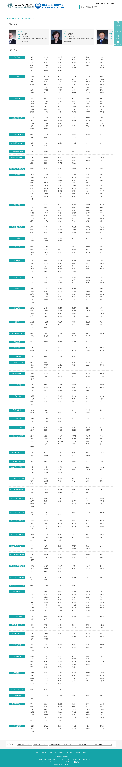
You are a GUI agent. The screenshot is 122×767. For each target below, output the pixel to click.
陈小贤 (32, 362)
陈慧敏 (74, 277)
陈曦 (59, 577)
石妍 (31, 126)
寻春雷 (88, 210)
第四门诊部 (17, 656)
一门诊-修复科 (17, 418)
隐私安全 (78, 752)
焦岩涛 (74, 260)
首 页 (12, 14)
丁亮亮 (60, 714)
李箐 (87, 537)
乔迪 (45, 269)
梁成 (59, 134)
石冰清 (102, 365)
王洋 (101, 120)
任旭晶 (60, 478)
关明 (59, 410)
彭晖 (45, 608)
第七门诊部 (17, 695)
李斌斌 (60, 342)
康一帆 (102, 126)
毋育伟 (46, 566)
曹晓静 (46, 387)
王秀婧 (60, 356)
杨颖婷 (46, 599)
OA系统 (103, 3)
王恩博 (102, 157)
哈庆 (31, 310)
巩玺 (45, 169)
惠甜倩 (32, 112)
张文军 (32, 441)
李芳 (45, 605)
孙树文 (102, 673)
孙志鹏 (46, 336)
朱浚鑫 (46, 481)
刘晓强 (46, 183)
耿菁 (59, 619)
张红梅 (102, 362)
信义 (45, 661)
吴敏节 (60, 498)
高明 (31, 659)
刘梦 (101, 169)
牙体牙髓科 (17, 57)
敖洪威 (74, 673)
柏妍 (31, 720)
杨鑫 (31, 421)
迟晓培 (46, 296)
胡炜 (45, 207)
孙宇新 (102, 714)
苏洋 (59, 585)
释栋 (45, 82)
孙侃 (101, 695)
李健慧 (46, 246)
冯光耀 (32, 373)
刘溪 (59, 367)
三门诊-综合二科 (17, 633)
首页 (19, 19)
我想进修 (118, 23)
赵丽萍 (32, 313)
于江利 (60, 481)
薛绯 (59, 296)
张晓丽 (60, 472)
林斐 (31, 65)
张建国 (46, 118)
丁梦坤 (102, 316)
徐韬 (45, 227)
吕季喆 (32, 506)
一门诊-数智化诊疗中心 (17, 461)
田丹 (87, 68)
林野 (31, 246)
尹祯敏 (46, 728)
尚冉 (101, 296)
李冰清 (102, 269)
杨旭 (87, 183)
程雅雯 (88, 503)
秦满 (31, 98)
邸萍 (67, 31)
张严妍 (88, 169)
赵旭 (31, 193)
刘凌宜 (32, 501)
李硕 (31, 667)
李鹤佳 (32, 608)
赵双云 (32, 104)
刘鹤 (59, 98)
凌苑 (45, 610)
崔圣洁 (60, 271)
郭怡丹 (60, 109)
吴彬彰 (32, 399)
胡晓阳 (32, 288)
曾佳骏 (60, 557)
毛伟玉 (88, 350)
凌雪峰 (102, 68)
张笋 (87, 98)
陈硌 (59, 656)
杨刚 (73, 87)
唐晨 (73, 365)
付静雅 (60, 461)
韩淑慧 (32, 728)
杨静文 (102, 188)
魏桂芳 (60, 566)
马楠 (31, 602)
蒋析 (101, 246)
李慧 (73, 469)
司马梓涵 (60, 441)
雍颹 (59, 263)
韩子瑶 (102, 92)
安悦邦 (46, 84)
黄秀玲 (74, 594)
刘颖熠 (32, 62)
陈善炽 (102, 709)
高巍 (31, 452)
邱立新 (32, 656)
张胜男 (60, 540)
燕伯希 (102, 523)
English (112, 3)
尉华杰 (88, 656)
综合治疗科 (17, 261)
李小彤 (60, 210)
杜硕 (31, 483)
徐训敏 (74, 310)
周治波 (74, 143)
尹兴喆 (74, 296)
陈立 (31, 183)
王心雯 (102, 376)
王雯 (73, 667)
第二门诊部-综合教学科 (17, 566)
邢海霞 (60, 266)
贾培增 (88, 213)
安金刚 (46, 151)
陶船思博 (102, 594)
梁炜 (101, 213)
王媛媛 (60, 101)
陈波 (31, 249)
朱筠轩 (88, 469)
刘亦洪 (60, 260)
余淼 (101, 196)
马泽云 (74, 291)
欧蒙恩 (102, 602)
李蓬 (31, 467)
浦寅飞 (88, 313)
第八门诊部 (17, 726)
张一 (59, 280)
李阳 (101, 134)
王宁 (31, 717)
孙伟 (87, 444)
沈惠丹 (46, 390)
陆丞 (31, 664)
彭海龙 (74, 112)
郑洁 (87, 726)
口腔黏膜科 (17, 238)
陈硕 (45, 137)
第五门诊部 (17, 673)
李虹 (73, 401)
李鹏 (101, 90)
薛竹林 (74, 137)
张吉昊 (74, 390)
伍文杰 (60, 126)
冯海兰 (32, 174)
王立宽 (88, 322)
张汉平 (60, 288)
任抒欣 (60, 249)
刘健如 (32, 90)
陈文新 (88, 568)
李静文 (60, 282)
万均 (87, 526)
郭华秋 (46, 313)
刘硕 (87, 126)
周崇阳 (32, 291)
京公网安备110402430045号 (60, 762)
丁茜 (59, 193)
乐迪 (73, 269)
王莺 (45, 249)
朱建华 (88, 160)
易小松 (46, 252)
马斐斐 (32, 396)
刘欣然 (102, 387)
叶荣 (31, 316)
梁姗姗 (102, 501)
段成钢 (32, 673)
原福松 (32, 191)
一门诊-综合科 (17, 385)
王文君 (102, 106)
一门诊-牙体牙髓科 (17, 436)
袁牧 (59, 659)
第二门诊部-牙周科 (17, 467)
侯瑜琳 (32, 610)
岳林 (31, 57)
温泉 (87, 365)
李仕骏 (74, 412)
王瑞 (59, 455)
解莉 (59, 681)
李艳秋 (102, 313)
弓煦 (59, 215)
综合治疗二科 (17, 277)
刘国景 (60, 87)
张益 (31, 151)
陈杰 (101, 436)
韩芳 (31, 324)
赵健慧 (60, 520)
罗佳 (87, 249)
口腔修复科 (17, 175)
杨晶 (31, 580)
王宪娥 (102, 84)
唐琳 (101, 193)
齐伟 (73, 263)
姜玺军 (102, 104)
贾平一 (102, 661)
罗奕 (45, 143)
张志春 (46, 70)
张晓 (73, 191)
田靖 (73, 104)
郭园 (87, 467)
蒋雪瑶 (74, 602)
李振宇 (60, 492)
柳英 (73, 282)
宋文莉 (88, 594)
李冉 (87, 441)
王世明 (60, 385)
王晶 (101, 160)
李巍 (73, 160)
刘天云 (46, 597)
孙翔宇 (60, 229)
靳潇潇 (32, 678)
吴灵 (59, 137)
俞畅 (45, 512)
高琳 (101, 591)
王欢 (59, 362)
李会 (73, 387)
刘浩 (59, 221)
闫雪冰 (60, 396)
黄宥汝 (74, 728)
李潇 (87, 299)
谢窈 (31, 681)
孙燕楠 (22, 31)
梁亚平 (74, 308)
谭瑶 (73, 566)
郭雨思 (46, 299)
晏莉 (59, 68)
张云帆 (60, 299)
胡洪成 (60, 467)
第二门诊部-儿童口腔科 (17, 512)
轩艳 (31, 661)
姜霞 (45, 362)
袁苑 (87, 492)
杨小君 (46, 681)
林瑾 (45, 291)
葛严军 (46, 188)
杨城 (45, 546)
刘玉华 (60, 177)
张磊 (45, 180)
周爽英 (46, 79)
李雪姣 (74, 605)
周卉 (87, 557)
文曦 (87, 221)
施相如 (74, 232)
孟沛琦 (88, 610)
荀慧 (31, 481)
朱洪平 (60, 143)
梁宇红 (32, 308)
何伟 (31, 137)
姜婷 (101, 174)
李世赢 (74, 503)
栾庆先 (74, 76)
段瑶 (59, 568)
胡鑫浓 (88, 664)
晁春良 (74, 396)
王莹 (31, 390)
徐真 (87, 481)
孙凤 (45, 396)
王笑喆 (88, 229)
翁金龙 (60, 399)
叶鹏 (101, 461)
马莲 (31, 143)
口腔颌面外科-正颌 (17, 134)
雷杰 (59, 336)
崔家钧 (88, 712)
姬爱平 (60, 308)
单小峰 (60, 120)
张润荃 (32, 266)
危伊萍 (74, 92)
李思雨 (102, 263)
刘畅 (73, 266)
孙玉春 (60, 180)
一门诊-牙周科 (17, 427)
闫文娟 (32, 365)
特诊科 (17, 288)
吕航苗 (102, 526)
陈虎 (45, 191)
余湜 (101, 109)
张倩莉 (74, 664)
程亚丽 (32, 387)
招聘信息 (118, 36)
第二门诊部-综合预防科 (17, 554)
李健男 (32, 271)
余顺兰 (32, 229)
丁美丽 (46, 365)
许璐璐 (32, 683)
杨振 (87, 193)
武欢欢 (46, 548)
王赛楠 (46, 65)
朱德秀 (102, 548)
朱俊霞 (46, 101)
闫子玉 (60, 163)
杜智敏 (60, 712)
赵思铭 (88, 65)
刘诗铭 (60, 387)
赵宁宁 (88, 673)
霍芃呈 (60, 430)
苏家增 (88, 120)
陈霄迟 (88, 227)
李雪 (87, 678)
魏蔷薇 (46, 602)
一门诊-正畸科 (17, 373)
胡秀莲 (88, 246)
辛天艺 (46, 221)
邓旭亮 (74, 288)
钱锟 (87, 266)
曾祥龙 (46, 205)
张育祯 (74, 492)
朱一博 (74, 656)
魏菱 (59, 605)
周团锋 (32, 418)
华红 (45, 238)
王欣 (59, 104)
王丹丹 (60, 548)
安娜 (45, 277)
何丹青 (60, 218)
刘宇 (59, 157)
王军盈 (102, 728)
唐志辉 (46, 489)
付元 (101, 401)
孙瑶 (73, 610)
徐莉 (59, 76)
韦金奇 (74, 356)
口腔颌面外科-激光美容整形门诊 (17, 170)
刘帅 (59, 526)
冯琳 (45, 60)
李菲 (101, 427)
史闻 (87, 390)
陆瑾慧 (74, 512)
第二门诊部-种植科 (17, 535)
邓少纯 (102, 554)
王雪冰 (88, 461)
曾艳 (31, 60)
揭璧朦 (88, 151)
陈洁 (45, 98)
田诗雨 (32, 560)
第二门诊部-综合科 (17, 546)
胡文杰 (88, 76)
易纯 (101, 249)
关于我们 (44, 752)
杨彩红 (46, 106)
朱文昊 (88, 260)
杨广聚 (74, 188)
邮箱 (108, 3)
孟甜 (101, 410)
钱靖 (73, 675)
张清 (45, 656)
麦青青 (60, 608)
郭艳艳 (102, 557)
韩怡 (87, 478)
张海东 (46, 90)
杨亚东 (74, 177)
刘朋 (31, 469)
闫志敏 (60, 238)
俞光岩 (32, 118)
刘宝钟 (60, 310)
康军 (31, 79)
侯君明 (46, 68)
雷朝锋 (60, 591)
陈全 (73, 410)
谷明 (59, 503)
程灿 (59, 512)
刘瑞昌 (32, 322)
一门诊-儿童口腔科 (17, 362)
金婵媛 (88, 566)
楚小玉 (32, 436)
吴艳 (73, 452)
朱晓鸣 (32, 503)
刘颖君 (102, 282)
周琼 (45, 104)
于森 (73, 299)
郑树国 (32, 227)
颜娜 (59, 599)
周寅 (101, 322)
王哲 (101, 310)
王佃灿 (46, 123)
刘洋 (87, 188)
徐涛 (101, 308)
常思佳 (46, 441)
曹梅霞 (102, 498)
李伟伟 (32, 199)
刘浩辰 (46, 193)
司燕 (59, 227)
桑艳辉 (32, 520)
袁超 (45, 229)
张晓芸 (74, 213)
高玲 (45, 327)
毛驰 (73, 118)
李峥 (73, 193)
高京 (59, 452)
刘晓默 (74, 215)
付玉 (101, 659)
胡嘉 (45, 109)
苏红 (59, 373)
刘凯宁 (88, 82)
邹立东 (60, 489)
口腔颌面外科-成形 (17, 143)
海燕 (101, 469)
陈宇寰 (32, 412)
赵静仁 (32, 269)
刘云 (59, 327)
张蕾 (87, 704)
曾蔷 (59, 571)
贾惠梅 (60, 537)
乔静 (45, 356)
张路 (59, 65)
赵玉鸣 (32, 101)
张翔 (87, 324)
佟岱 (87, 174)
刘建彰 (74, 180)
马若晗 (88, 336)
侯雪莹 (88, 512)
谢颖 (73, 90)
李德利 (46, 498)
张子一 (46, 515)
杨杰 (101, 101)
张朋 (31, 698)
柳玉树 (46, 568)
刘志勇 (60, 436)
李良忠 (102, 534)
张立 (87, 79)
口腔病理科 (17, 342)
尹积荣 (102, 520)
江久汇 (46, 210)
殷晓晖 (32, 430)
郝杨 (101, 546)
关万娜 (32, 712)
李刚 (73, 347)
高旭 (73, 585)
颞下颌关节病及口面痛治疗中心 (17, 335)
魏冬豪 (88, 252)
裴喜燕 (88, 396)
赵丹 (45, 594)
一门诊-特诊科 (17, 396)
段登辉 (32, 160)
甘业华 (60, 333)
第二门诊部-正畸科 (17, 521)
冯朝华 (46, 438)
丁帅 (31, 529)
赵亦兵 (32, 82)
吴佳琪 (32, 376)
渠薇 (73, 444)
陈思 (87, 546)
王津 (87, 308)
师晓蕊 (74, 385)
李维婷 (46, 467)
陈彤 (45, 503)
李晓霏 (32, 446)
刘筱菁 (88, 134)
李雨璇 (74, 577)
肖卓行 (46, 526)
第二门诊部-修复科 (17, 498)
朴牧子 (46, 469)
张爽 (73, 599)
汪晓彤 (74, 313)
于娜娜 (32, 472)
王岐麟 (88, 106)
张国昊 (46, 128)
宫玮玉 (74, 62)
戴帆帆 (46, 520)
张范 (101, 712)
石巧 (87, 90)
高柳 (87, 489)
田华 (45, 62)
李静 (73, 101)
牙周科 (17, 76)
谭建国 (74, 174)
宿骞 (45, 664)
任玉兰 (60, 365)
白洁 (45, 308)
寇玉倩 (102, 568)
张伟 (31, 157)
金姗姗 (102, 112)
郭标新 (32, 438)
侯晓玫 (32, 566)
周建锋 (88, 185)
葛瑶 (59, 469)
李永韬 (46, 367)
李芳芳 (32, 605)
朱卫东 (102, 82)
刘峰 (31, 356)
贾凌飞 (74, 163)
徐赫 (87, 104)
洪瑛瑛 (60, 401)
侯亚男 (74, 608)
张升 (45, 580)
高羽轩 (74, 695)
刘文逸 (88, 92)
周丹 (73, 324)
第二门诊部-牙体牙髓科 (17, 478)
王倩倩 (32, 294)
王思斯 (102, 229)
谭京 (73, 183)
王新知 (46, 174)
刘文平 (88, 498)
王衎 (31, 540)
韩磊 (59, 554)
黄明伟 (74, 120)
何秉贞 (88, 288)
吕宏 (73, 498)
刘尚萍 (60, 597)
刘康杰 (32, 714)
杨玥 (59, 421)
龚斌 (59, 60)
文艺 (87, 452)
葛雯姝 (88, 277)
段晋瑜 (32, 427)
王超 (59, 675)
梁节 (59, 169)
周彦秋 (32, 215)
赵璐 (87, 695)
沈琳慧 (102, 608)
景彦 (45, 675)
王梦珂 (32, 568)
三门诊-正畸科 (17, 616)
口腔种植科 (73, 36)
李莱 (101, 252)
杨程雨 (88, 717)
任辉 (87, 602)
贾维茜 (74, 106)
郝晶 (101, 444)
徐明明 (88, 291)
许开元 (74, 526)
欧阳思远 (74, 249)
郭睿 (31, 594)
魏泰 (87, 401)
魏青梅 (102, 605)
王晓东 (46, 324)
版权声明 (66, 752)
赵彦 (31, 512)
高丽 (73, 84)
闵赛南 (88, 412)
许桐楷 (32, 280)
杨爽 (101, 143)
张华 (73, 418)
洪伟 (59, 183)
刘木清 (74, 336)
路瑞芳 (60, 82)
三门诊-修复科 (17, 645)
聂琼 (73, 207)
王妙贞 (88, 385)
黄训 (31, 597)
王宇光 (60, 277)
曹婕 (45, 673)
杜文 (45, 145)
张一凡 (32, 255)
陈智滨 (60, 90)
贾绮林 (88, 205)
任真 (59, 678)
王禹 (31, 221)
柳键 (31, 232)
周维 (87, 269)
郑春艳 (88, 60)
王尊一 (32, 260)
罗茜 (45, 712)
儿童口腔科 (17, 98)
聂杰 (59, 62)
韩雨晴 (88, 430)
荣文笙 (74, 227)
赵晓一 (46, 263)
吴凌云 (74, 438)
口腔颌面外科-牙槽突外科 (17, 159)
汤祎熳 (74, 661)
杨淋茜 (102, 678)
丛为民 (32, 444)
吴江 (73, 151)
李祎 (31, 385)
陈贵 (45, 218)
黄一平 (74, 218)
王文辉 (102, 227)
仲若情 (74, 461)
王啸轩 (32, 92)
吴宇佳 (32, 299)
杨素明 (46, 444)
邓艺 (73, 481)
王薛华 (88, 438)
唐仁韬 (32, 70)
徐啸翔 (60, 191)
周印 (45, 717)
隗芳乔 (46, 232)
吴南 (59, 106)
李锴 (101, 280)
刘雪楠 (60, 196)
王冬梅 (32, 478)
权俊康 (60, 232)
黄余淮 (46, 714)
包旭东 (88, 57)
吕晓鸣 (46, 126)
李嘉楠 (60, 695)
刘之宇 (74, 523)
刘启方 (46, 577)
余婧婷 (102, 266)
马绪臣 (32, 333)
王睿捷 (46, 421)
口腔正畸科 (28, 36)
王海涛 (32, 263)
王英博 (88, 599)
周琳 (45, 523)
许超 (45, 683)
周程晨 (74, 554)
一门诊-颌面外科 (17, 410)
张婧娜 (74, 68)
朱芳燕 (74, 717)
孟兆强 (88, 294)
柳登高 (102, 347)
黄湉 (87, 399)
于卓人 (46, 554)
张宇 (73, 246)
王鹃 (45, 659)
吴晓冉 (32, 106)
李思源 (88, 455)
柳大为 (46, 213)
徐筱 (101, 87)
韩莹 (87, 238)
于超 (87, 577)
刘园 (31, 282)
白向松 (60, 316)
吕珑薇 (60, 188)
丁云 (31, 591)
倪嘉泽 (32, 548)
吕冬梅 (102, 452)
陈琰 (59, 534)
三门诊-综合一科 (17, 625)
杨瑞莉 (88, 218)
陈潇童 (60, 610)
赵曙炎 (32, 675)
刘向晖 (46, 185)
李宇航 (60, 667)
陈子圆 (74, 467)
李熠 (87, 659)
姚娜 (73, 478)
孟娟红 (88, 157)
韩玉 (31, 577)
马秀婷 (88, 436)
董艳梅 (46, 57)
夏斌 (101, 98)
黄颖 (101, 291)
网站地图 (61, 752)
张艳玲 (60, 84)
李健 (31, 185)
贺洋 (59, 151)
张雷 (45, 120)
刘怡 (101, 207)
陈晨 (31, 401)
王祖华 (74, 57)
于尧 (101, 123)
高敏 (59, 294)
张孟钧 (88, 427)
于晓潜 (102, 79)
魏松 (31, 210)
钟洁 (73, 362)
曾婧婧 (32, 523)
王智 (31, 489)
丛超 (87, 520)
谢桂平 (60, 291)
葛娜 (45, 160)
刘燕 (87, 215)
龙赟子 (74, 280)
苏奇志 (74, 373)
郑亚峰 (46, 492)
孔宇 (45, 266)
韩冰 (101, 57)
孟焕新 (32, 76)
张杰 (101, 60)
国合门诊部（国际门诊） (17, 689)
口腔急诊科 (17, 308)
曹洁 (31, 87)
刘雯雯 (32, 296)
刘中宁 (102, 191)
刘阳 (101, 232)
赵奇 (45, 436)
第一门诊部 (17, 356)
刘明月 (102, 396)
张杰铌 (102, 215)
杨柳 (101, 441)
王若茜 (46, 529)
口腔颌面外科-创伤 (17, 151)
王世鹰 (60, 427)
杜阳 (45, 399)
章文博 (74, 123)
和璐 (101, 76)
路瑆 (101, 537)
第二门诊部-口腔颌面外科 (17, 491)
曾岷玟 (74, 659)
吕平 (73, 60)
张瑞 (87, 597)
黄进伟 (46, 280)
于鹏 (73, 65)
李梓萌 (32, 128)
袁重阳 (102, 62)
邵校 (59, 313)
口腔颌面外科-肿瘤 (17, 118)
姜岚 (59, 438)
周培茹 (46, 241)
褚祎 (101, 430)
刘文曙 (88, 410)
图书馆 (97, 3)
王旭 (73, 109)
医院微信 (55, 752)
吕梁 (59, 728)
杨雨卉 (32, 379)
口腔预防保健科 (17, 227)
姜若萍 (88, 207)
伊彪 (31, 134)
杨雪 (45, 316)
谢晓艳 (60, 350)
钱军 (45, 478)
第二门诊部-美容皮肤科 (17, 577)
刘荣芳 (74, 436)
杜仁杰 (60, 523)
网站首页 (38, 752)
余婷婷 (102, 221)
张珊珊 (74, 229)
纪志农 (60, 322)
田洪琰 (88, 387)
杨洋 (87, 191)
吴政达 (46, 255)
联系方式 (72, 752)
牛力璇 (60, 661)
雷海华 (102, 597)
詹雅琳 (102, 385)
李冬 (101, 599)
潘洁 (45, 260)
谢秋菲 (60, 174)
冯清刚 (32, 731)
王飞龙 (88, 196)
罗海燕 (74, 342)
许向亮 (60, 160)
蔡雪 (31, 68)
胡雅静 (60, 70)
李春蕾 (60, 241)
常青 (31, 585)
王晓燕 (60, 57)
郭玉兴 (60, 123)
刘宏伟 (32, 238)
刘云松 (102, 177)
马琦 (45, 288)
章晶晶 (32, 109)
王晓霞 (74, 134)
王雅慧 (88, 661)
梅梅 (59, 412)
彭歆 (31, 120)
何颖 (73, 294)
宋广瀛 (32, 218)
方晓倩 (102, 675)
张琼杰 (74, 557)
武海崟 (102, 324)
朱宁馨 (46, 112)
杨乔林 (32, 526)
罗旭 (31, 554)
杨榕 (45, 271)
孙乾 (45, 667)
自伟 (87, 605)
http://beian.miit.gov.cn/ (64, 764)
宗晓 (101, 503)
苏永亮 (74, 441)
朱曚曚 (60, 269)
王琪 (59, 664)
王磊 (101, 183)
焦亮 (73, 322)
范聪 (101, 277)
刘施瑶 (88, 608)
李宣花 (46, 720)
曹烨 (101, 180)
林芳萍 (60, 717)
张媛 (73, 455)
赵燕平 (74, 333)
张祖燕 (46, 347)
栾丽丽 (32, 302)
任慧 (59, 501)
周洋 (45, 376)
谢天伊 (88, 523)
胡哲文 (102, 294)
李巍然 (74, 205)
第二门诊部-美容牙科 (17, 586)
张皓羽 (46, 678)
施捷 (101, 210)
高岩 (31, 342)
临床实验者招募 (118, 43)
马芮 (73, 568)
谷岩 (59, 207)
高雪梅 (32, 207)
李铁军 (46, 342)
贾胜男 (60, 252)
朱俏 (101, 489)
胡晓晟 (32, 241)
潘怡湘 (60, 444)
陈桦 (73, 520)
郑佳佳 (74, 726)
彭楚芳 (88, 101)
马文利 (74, 98)
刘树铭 (32, 123)
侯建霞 (60, 79)
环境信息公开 (118, 30)
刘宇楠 (74, 169)
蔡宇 (45, 92)
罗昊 (101, 481)
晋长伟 (102, 205)
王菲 (31, 163)
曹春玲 (46, 557)
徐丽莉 (74, 546)
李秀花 (88, 675)
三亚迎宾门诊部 (17, 704)
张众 (101, 664)
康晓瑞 (88, 548)
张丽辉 (88, 728)
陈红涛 (88, 310)
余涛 (31, 461)
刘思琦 (102, 373)
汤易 (45, 540)
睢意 (87, 316)
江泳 (31, 277)
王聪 (87, 681)
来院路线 (50, 752)
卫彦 (101, 288)
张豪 (87, 177)
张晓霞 (74, 185)
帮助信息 (83, 752)
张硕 (73, 597)
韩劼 (73, 79)
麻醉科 (17, 322)
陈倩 (87, 418)
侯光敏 (46, 310)
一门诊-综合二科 (17, 452)
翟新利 (46, 157)
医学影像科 (17, 348)
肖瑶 (73, 399)
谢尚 (87, 123)
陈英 (101, 299)
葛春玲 (60, 185)
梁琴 (45, 483)
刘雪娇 (102, 467)
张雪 (101, 478)
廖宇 (45, 282)
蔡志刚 (88, 118)
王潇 (87, 109)
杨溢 (59, 112)
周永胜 (32, 177)
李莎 (73, 252)
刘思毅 (88, 62)
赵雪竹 (32, 534)
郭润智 (102, 218)
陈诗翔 (102, 577)
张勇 (73, 427)
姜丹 (31, 557)
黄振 (87, 84)
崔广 (73, 537)
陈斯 (45, 215)
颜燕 (31, 404)
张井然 (60, 92)
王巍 (59, 213)
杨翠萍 (88, 591)
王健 (101, 438)
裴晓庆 (102, 726)
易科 (45, 571)
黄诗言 (102, 512)
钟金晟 (32, 84)
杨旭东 (46, 322)
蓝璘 (31, 145)
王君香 (88, 373)
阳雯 (101, 399)
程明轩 (102, 418)
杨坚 (101, 185)
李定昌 (88, 714)
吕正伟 (102, 656)
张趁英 (88, 232)
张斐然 (102, 681)
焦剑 (45, 452)
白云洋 (88, 296)
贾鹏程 (88, 554)
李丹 (101, 566)
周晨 (31, 492)
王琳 (45, 163)
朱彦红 (102, 260)
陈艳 (87, 342)
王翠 (87, 87)
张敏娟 (32, 571)
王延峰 (74, 430)
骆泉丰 (32, 169)
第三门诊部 (17, 591)
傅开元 (46, 333)
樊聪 (45, 177)
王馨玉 (74, 678)
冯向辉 (74, 82)
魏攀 (101, 238)
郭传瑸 (60, 118)
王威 (73, 126)
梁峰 (45, 501)
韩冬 (87, 180)
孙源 (31, 515)
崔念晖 (74, 157)
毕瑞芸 (60, 602)
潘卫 (87, 501)
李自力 (46, 134)
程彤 (31, 327)
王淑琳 (46, 472)
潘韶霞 (32, 180)
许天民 (60, 205)
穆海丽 (60, 390)
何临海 (46, 412)
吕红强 (102, 717)
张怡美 (88, 376)
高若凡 (88, 112)
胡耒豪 (74, 271)
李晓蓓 (60, 376)
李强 (73, 316)
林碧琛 (88, 362)
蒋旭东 (74, 501)
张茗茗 (102, 65)
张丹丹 (60, 673)
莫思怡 (46, 196)
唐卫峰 (74, 591)
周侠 (87, 143)
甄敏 (45, 87)
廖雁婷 (88, 280)
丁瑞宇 (46, 294)
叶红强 (32, 188)
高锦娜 (74, 712)
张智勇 (32, 410)
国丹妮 (32, 196)
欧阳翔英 (46, 76)
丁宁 (31, 599)
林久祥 (32, 205)
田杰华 (32, 252)
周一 (59, 324)
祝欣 (59, 515)
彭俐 (87, 282)
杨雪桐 (60, 720)
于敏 (73, 221)
